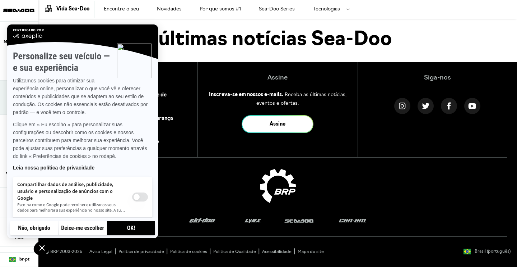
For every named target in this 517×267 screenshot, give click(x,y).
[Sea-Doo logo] (19, 10)
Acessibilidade (277, 252)
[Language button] (19, 260)
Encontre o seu (121, 9)
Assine (277, 124)
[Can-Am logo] (352, 221)
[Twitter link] (426, 106)
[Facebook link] (449, 106)
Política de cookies (188, 252)
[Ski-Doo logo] (202, 221)
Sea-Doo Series (277, 9)
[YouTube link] (472, 106)
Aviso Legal (100, 252)
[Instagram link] (402, 106)
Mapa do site (311, 252)
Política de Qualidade (234, 252)
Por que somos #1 (220, 9)
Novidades (169, 9)
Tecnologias (326, 9)
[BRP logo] (278, 186)
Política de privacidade (141, 252)
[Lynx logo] (253, 221)
